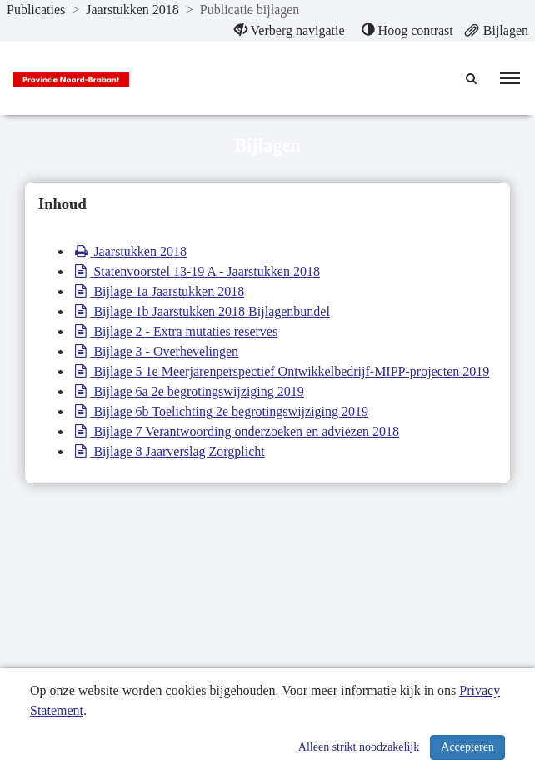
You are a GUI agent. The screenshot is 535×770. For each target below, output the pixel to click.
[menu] (510, 78)
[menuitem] (289, 31)
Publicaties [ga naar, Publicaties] (36, 9)
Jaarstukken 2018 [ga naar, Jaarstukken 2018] (132, 9)
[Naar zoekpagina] (472, 78)
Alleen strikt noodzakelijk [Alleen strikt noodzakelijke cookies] (358, 747)
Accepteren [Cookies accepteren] (467, 747)
